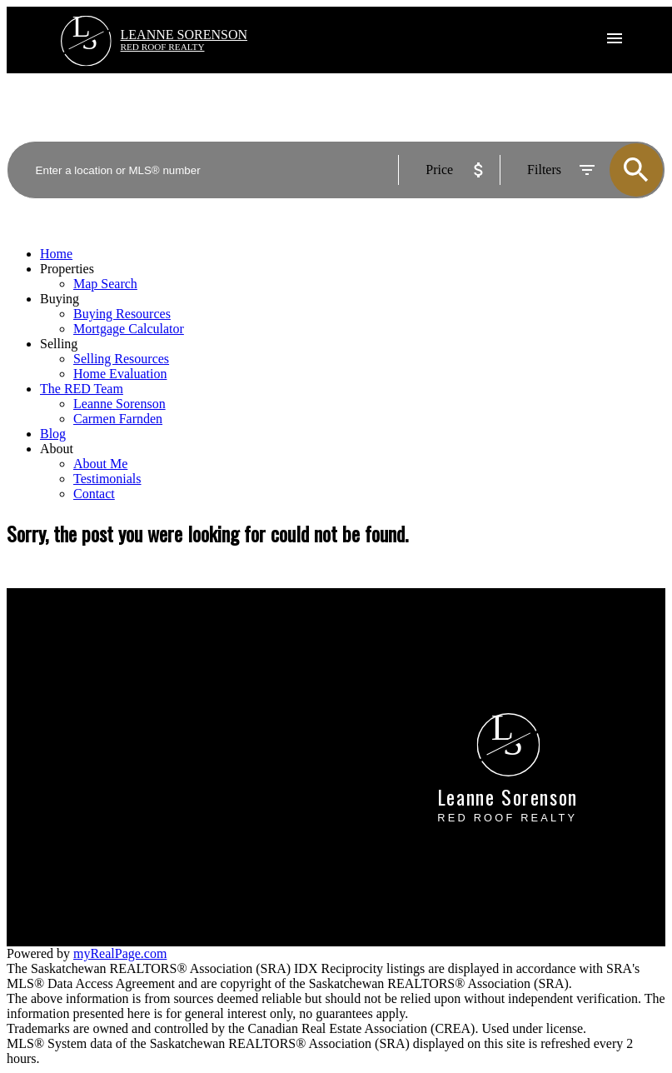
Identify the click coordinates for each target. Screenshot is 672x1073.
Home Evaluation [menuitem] (120, 374)
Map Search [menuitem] (105, 284)
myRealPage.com (120, 953)
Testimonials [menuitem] (107, 479)
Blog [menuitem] (53, 434)
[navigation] (336, 374)
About (56, 449)
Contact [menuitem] (94, 494)
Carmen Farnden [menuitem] (117, 419)
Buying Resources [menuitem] (122, 314)
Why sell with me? (400, 648)
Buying (59, 299)
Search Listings (48, 678)
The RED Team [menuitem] (81, 389)
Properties (67, 269)
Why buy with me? (57, 648)
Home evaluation (395, 663)
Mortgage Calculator (62, 663)
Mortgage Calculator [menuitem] (128, 329)
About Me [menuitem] (100, 464)
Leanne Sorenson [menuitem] (119, 404)
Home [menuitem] (56, 254)
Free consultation (396, 678)
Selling (58, 344)
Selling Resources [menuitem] (121, 359)
